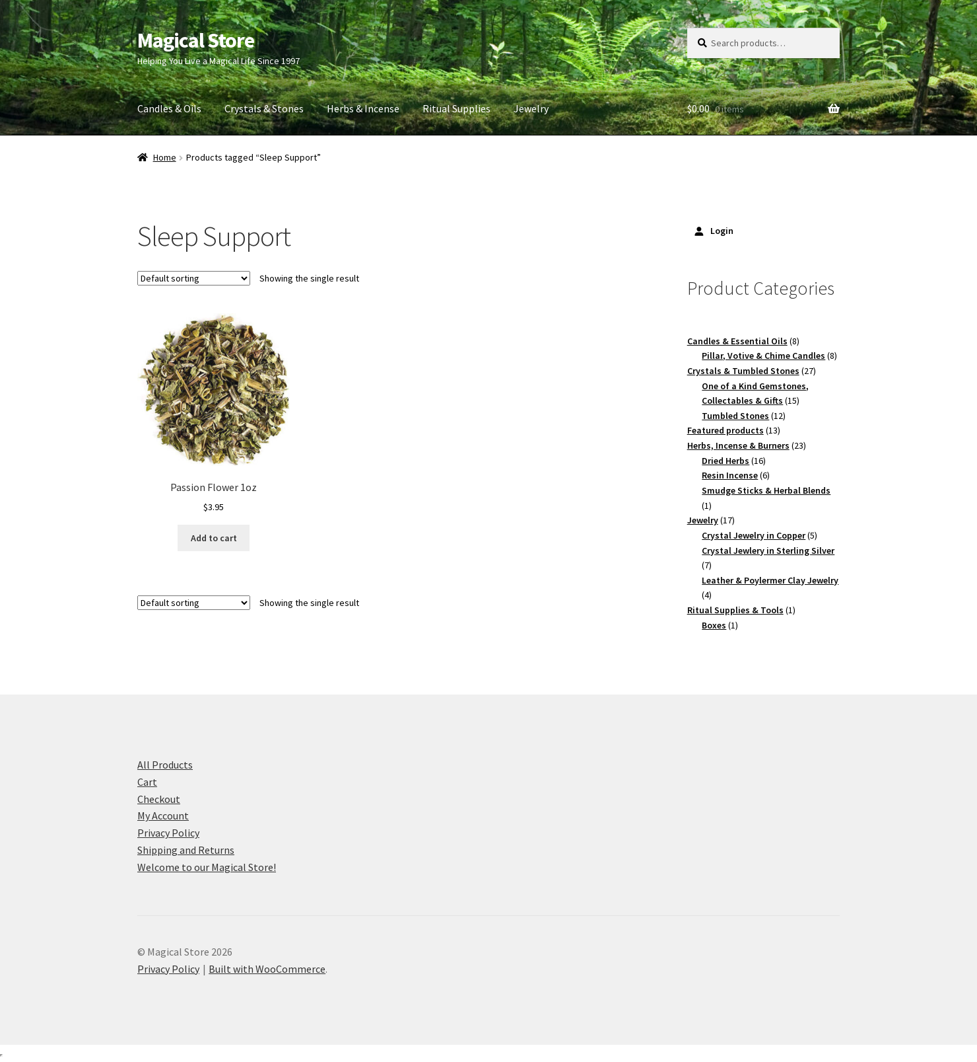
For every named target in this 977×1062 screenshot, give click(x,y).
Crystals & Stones (264, 108)
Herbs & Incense (363, 108)
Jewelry (531, 108)
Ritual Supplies (456, 108)
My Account (163, 815)
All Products (165, 764)
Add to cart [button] (214, 538)
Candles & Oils (169, 108)
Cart (147, 781)
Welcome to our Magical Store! (206, 867)
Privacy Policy (168, 832)
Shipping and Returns (185, 849)
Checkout (158, 799)
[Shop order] (193, 278)
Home (164, 157)
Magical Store (195, 40)
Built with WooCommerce (267, 968)
